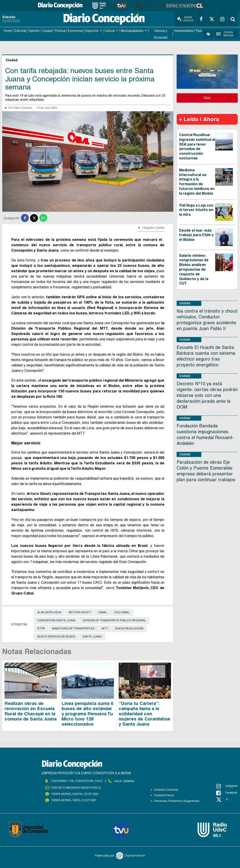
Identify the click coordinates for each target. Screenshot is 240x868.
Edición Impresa (224, 34)
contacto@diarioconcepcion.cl (76, 787)
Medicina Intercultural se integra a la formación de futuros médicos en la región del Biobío (197, 181)
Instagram (227, 785)
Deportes (91, 30)
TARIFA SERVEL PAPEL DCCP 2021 (73, 799)
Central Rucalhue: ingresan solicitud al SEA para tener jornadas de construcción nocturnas (197, 146)
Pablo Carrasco (22, 107)
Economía (75, 30)
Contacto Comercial (166, 789)
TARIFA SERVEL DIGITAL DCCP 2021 (75, 793)
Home (7, 30)
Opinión (34, 30)
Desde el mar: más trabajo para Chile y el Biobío (196, 234)
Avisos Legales (185, 19)
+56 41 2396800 (124, 780)
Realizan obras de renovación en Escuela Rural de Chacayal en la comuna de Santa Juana (30, 710)
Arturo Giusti (80, 612)
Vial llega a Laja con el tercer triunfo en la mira (196, 209)
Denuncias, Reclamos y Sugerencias (176, 800)
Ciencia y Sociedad (160, 34)
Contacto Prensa (164, 794)
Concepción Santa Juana (56, 620)
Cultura (109, 30)
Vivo (207, 97)
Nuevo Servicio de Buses (56, 636)
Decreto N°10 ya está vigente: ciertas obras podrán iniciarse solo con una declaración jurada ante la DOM (207, 395)
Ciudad (47, 30)
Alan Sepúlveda (49, 612)
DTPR (41, 628)
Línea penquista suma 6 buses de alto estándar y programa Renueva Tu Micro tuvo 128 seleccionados (87, 713)
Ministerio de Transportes (73, 628)
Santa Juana (92, 636)
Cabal (102, 612)
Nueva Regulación (129, 628)
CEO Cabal (122, 612)
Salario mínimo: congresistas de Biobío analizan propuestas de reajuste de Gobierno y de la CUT (194, 269)
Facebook (226, 792)
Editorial (20, 30)
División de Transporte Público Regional (114, 620)
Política (60, 30)
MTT (105, 628)
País (199, 30)
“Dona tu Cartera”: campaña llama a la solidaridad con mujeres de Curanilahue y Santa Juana (144, 713)
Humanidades (183, 30)
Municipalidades (132, 30)
